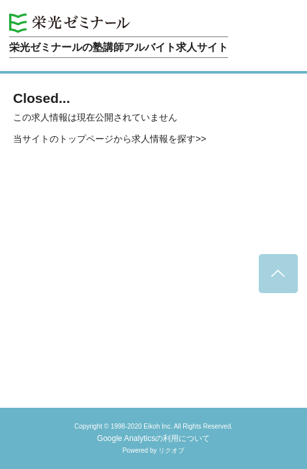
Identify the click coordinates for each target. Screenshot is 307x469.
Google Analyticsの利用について (153, 438)
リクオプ (171, 450)
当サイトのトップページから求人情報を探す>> (109, 139)
